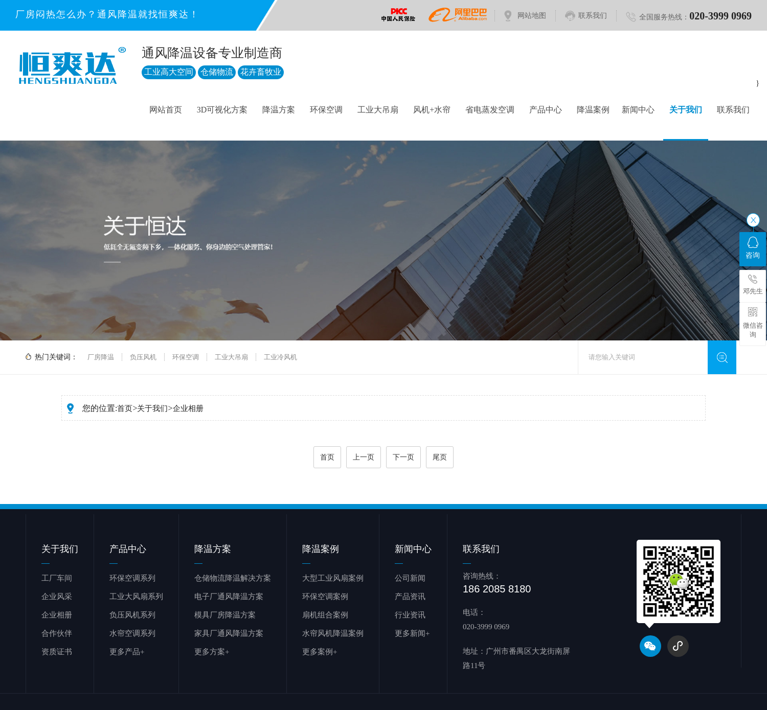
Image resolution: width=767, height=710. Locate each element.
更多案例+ (319, 652)
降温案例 (593, 109)
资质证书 (56, 652)
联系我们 (592, 15)
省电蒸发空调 (489, 109)
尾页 (440, 457)
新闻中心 (638, 109)
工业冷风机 (280, 357)
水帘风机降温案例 (333, 633)
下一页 (403, 457)
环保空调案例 (325, 596)
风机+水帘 (431, 109)
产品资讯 (410, 596)
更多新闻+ (412, 633)
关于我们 (685, 109)
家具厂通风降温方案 (228, 633)
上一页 (363, 457)
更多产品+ (126, 652)
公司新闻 (410, 578)
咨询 (753, 248)
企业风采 (56, 596)
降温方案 (278, 109)
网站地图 (531, 15)
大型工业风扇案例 (333, 578)
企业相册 (188, 408)
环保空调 (326, 109)
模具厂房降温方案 (225, 615)
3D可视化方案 (222, 109)
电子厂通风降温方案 (228, 596)
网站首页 (165, 109)
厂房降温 (100, 357)
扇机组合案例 (325, 615)
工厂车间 (56, 578)
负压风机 (143, 357)
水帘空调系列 (132, 633)
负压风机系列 (132, 615)
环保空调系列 (132, 578)
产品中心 (545, 109)
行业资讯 (410, 615)
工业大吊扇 (377, 109)
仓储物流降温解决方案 (232, 578)
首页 (124, 408)
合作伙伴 (56, 633)
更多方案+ (211, 652)
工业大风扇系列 (136, 596)
